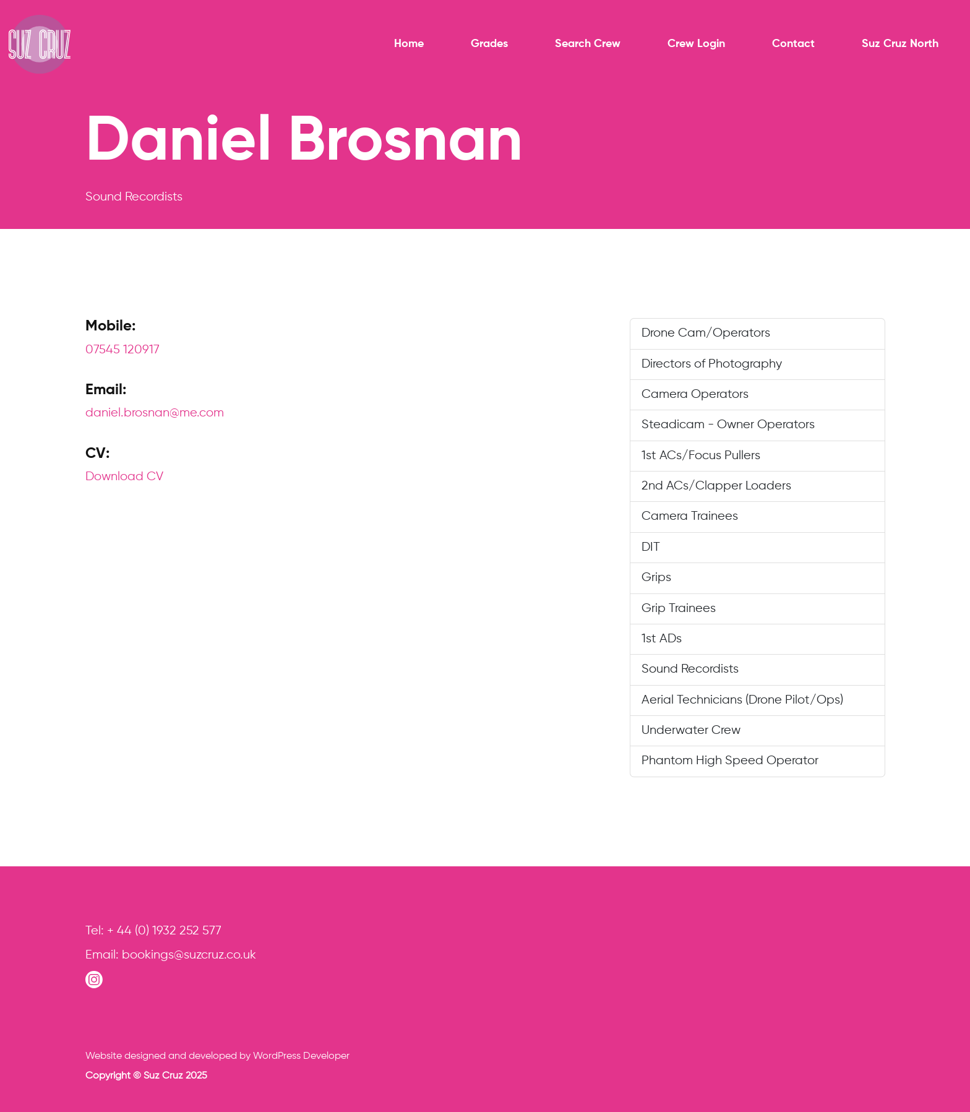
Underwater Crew (691, 730)
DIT (651, 547)
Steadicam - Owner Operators (728, 424)
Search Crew (587, 44)
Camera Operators (695, 394)
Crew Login (696, 44)
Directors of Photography (712, 364)
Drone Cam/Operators (706, 333)
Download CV (124, 476)
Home (409, 44)
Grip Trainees (679, 608)
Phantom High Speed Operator (730, 760)
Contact (793, 44)
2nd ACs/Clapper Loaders (716, 486)
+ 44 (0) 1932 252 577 (164, 931)
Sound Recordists (690, 669)
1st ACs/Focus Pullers (701, 455)
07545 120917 (122, 349)
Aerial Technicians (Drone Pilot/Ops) (742, 700)
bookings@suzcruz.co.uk (189, 955)
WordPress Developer (301, 1056)
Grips (656, 577)
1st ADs (662, 638)
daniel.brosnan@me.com (154, 413)
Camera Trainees (690, 516)
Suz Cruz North (900, 44)
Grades (489, 44)
